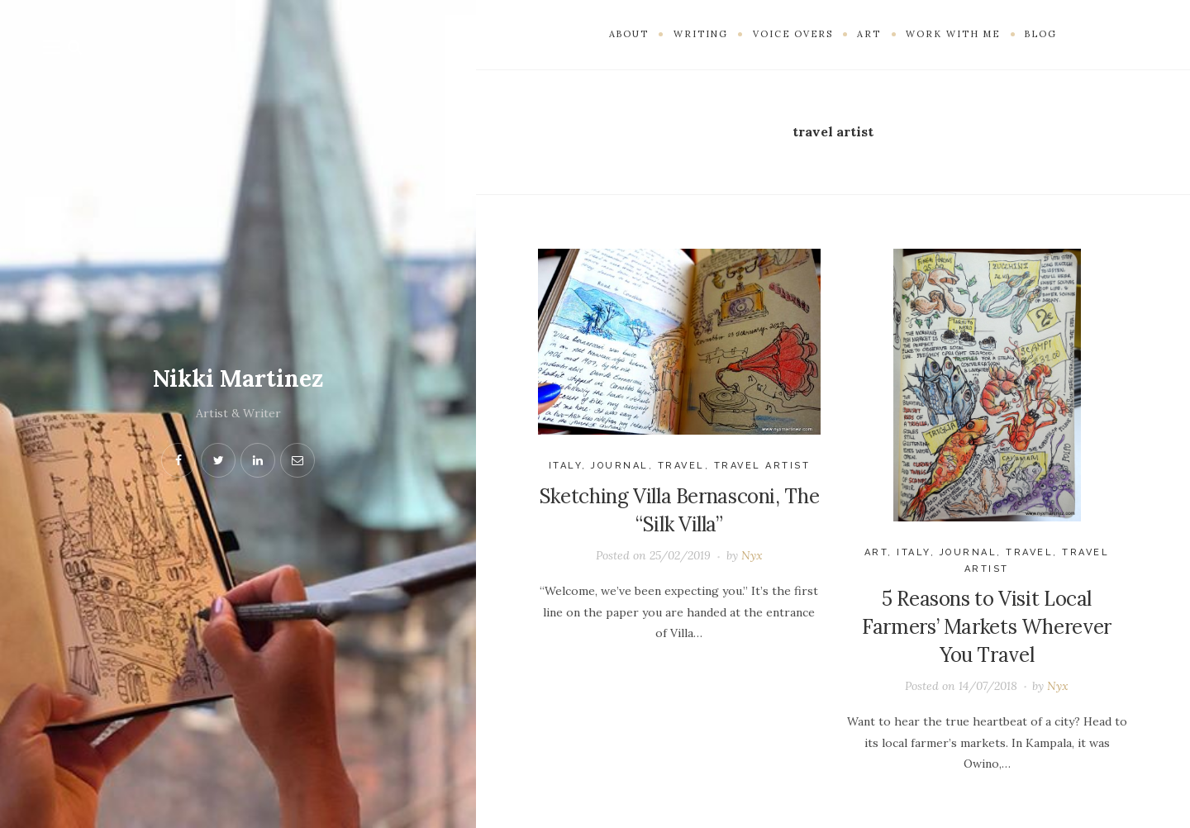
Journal (620, 465)
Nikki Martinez (238, 378)
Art (876, 552)
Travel (681, 465)
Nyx (752, 555)
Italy (566, 465)
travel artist (762, 465)
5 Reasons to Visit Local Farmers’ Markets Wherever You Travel (986, 626)
